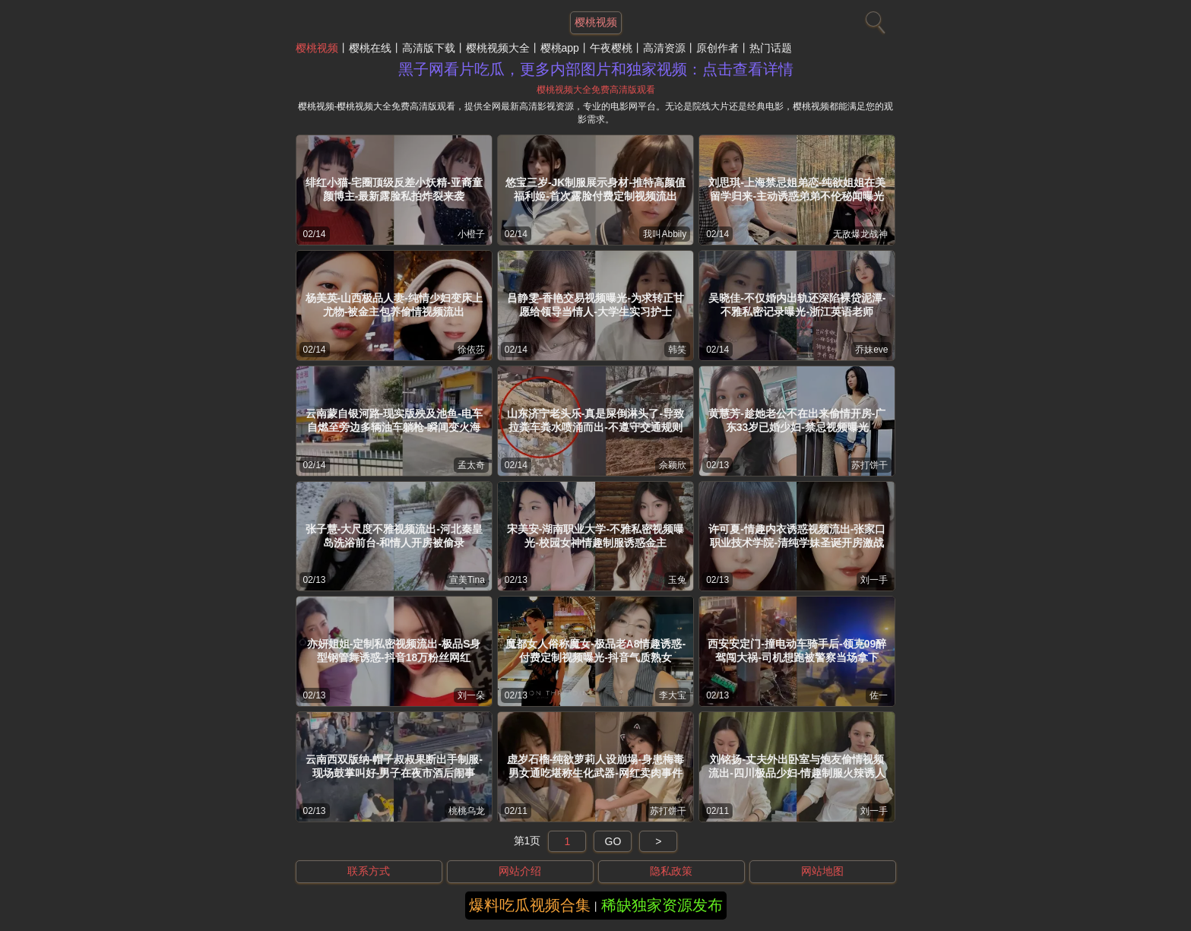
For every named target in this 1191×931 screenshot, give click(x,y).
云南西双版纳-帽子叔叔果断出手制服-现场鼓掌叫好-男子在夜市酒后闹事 (394, 766)
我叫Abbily (664, 234)
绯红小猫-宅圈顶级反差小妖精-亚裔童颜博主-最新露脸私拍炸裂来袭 (394, 189)
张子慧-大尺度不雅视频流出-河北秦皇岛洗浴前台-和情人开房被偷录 (394, 536)
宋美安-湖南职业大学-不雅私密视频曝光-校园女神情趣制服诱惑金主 (595, 536)
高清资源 (664, 48)
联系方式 (368, 871)
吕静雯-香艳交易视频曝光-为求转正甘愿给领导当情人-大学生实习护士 (595, 305)
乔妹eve (871, 349)
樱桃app (559, 48)
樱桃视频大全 (498, 48)
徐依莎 (471, 349)
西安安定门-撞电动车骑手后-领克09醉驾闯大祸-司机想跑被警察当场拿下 (797, 650)
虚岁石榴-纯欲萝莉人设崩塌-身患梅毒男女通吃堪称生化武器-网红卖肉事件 (595, 766)
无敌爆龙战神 (860, 234)
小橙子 (471, 234)
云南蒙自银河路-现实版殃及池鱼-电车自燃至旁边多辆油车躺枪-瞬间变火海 (394, 420)
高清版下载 (428, 48)
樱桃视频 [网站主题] (596, 22)
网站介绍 (520, 871)
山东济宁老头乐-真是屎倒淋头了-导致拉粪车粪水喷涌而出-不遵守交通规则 (595, 420)
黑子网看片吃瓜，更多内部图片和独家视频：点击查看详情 (595, 69)
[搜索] (873, 19)
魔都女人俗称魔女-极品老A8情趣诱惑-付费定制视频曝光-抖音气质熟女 (595, 650)
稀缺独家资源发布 (662, 905)
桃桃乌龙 (466, 811)
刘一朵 (471, 695)
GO (613, 841)
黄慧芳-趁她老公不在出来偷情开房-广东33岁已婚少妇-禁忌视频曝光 (796, 420)
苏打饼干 (869, 465)
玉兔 (677, 580)
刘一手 (874, 580)
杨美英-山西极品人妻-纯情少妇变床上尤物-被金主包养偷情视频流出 (394, 305)
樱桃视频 (317, 48)
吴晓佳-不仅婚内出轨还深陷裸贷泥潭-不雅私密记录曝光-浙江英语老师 (796, 305)
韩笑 (677, 349)
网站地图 (822, 871)
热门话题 (770, 48)
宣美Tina (467, 580)
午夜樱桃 (611, 48)
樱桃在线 (370, 48)
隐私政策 (671, 871)
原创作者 (717, 48)
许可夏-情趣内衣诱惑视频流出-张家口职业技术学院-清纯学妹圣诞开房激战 (796, 536)
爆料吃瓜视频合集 (530, 905)
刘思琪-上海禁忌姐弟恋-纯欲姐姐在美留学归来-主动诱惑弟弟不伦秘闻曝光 (796, 189)
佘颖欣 (672, 465)
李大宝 (672, 695)
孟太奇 (471, 465)
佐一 (878, 695)
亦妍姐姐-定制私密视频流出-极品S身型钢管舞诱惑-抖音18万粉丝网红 (394, 650)
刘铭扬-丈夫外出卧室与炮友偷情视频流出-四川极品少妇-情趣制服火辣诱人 (796, 766)
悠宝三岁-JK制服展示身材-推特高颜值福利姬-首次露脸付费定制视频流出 (595, 189)
